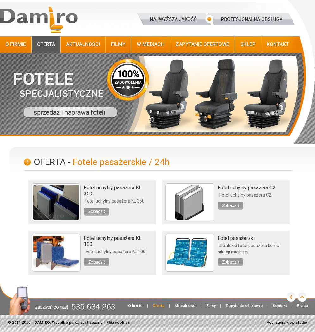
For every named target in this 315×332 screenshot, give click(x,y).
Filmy (118, 44)
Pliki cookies (118, 322)
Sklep (248, 44)
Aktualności (83, 44)
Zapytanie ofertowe (202, 44)
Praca (302, 305)
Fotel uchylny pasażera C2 (246, 188)
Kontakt (278, 44)
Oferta (46, 44)
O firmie (15, 44)
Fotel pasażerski (236, 238)
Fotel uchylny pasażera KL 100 (113, 241)
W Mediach (150, 44)
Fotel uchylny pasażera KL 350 (113, 191)
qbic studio (297, 322)
